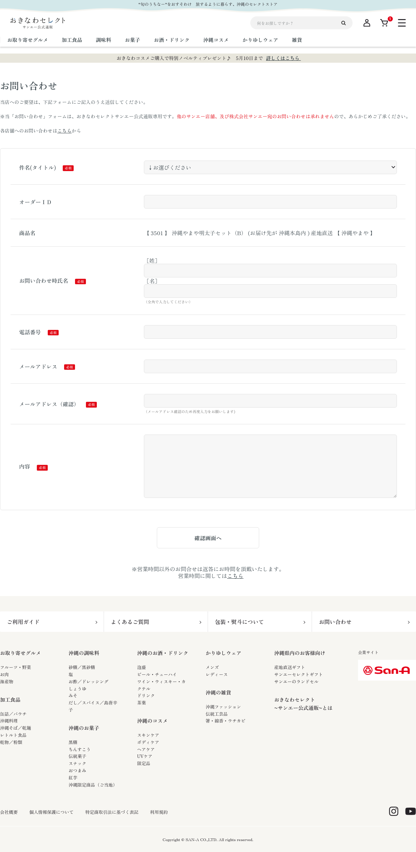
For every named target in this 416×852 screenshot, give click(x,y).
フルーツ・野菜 (15, 667)
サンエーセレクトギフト (298, 674)
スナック (77, 763)
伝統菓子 (77, 756)
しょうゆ (77, 688)
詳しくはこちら (283, 58)
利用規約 (159, 812)
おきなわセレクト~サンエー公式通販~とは (303, 703)
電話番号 (30, 332)
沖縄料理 (9, 720)
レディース (217, 674)
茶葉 (141, 702)
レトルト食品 (13, 735)
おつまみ (77, 770)
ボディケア (148, 742)
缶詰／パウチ (13, 714)
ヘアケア (146, 749)
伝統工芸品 (217, 714)
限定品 (143, 763)
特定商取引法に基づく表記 (111, 812)
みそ (73, 695)
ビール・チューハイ (157, 674)
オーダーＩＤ (35, 201)
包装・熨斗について (239, 622)
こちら (64, 130)
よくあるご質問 (130, 622)
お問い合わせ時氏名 (43, 280)
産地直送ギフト (289, 667)
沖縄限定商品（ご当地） (93, 784)
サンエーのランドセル (296, 681)
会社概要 (9, 812)
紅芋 (73, 777)
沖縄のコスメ (152, 720)
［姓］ (152, 260)
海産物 (6, 681)
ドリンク (146, 695)
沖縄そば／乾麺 (15, 728)
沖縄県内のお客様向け (299, 652)
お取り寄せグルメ (20, 652)
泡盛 (141, 667)
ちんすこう (80, 749)
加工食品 (10, 699)
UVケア (144, 756)
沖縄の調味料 (84, 652)
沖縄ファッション (223, 706)
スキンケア (148, 735)
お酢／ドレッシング (88, 681)
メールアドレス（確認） (49, 403)
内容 (24, 466)
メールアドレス (38, 366)
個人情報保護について (51, 812)
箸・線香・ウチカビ (226, 720)
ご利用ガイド (23, 622)
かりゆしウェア (223, 652)
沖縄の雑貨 (218, 692)
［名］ (152, 281)
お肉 (4, 674)
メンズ (212, 667)
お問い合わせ (335, 622)
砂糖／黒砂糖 (82, 667)
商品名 (27, 232)
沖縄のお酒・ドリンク (162, 652)
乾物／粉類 (11, 742)
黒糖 (73, 742)
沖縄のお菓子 (84, 727)
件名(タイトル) (37, 167)
